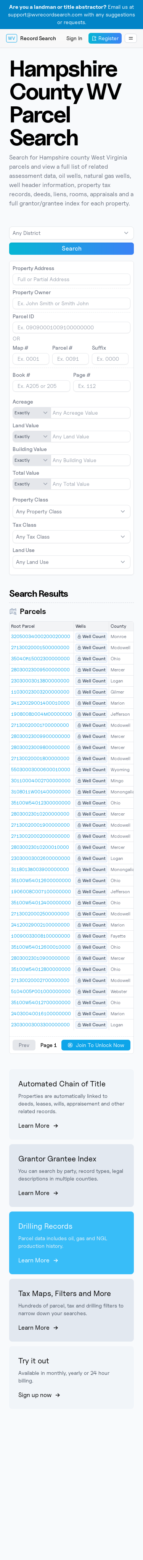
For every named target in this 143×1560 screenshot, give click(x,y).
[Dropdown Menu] (131, 38)
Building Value (30, 449)
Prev (24, 1045)
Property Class (30, 499)
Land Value (26, 425)
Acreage (23, 401)
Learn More (38, 1125)
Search (72, 248)
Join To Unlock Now (95, 1045)
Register (105, 38)
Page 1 (48, 1045)
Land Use (24, 550)
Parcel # (62, 347)
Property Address (33, 268)
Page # (81, 374)
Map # (20, 347)
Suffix (99, 347)
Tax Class (24, 524)
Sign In (74, 38)
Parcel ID (23, 316)
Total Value (26, 472)
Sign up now (39, 1395)
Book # (21, 374)
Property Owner (32, 292)
